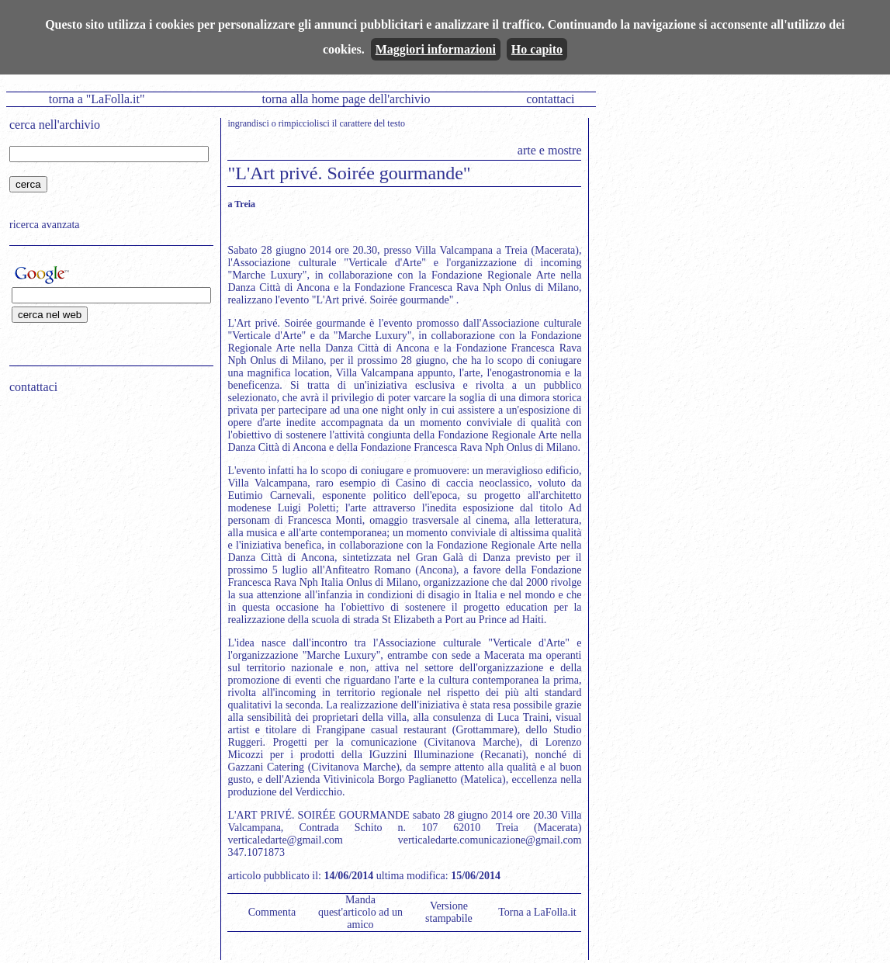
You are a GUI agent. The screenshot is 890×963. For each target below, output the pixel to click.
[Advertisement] (106, 505)
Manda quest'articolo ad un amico (360, 912)
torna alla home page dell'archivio (345, 99)
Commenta (272, 912)
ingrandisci (247, 123)
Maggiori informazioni (436, 49)
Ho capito (537, 49)
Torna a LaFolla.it (537, 912)
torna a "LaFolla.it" (97, 99)
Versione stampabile (449, 912)
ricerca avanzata (44, 224)
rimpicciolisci (304, 123)
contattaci (550, 99)
